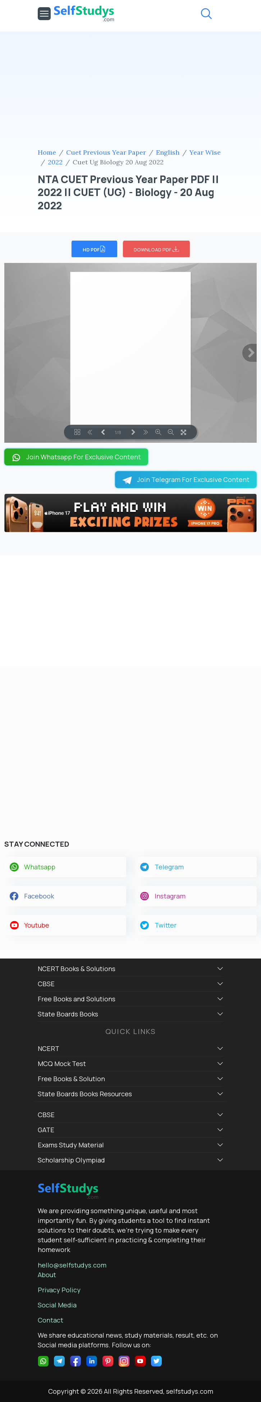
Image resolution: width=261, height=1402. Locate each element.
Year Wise (205, 152)
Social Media (57, 1305)
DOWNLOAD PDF (156, 249)
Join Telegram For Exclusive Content (185, 479)
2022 (55, 162)
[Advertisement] (130, 91)
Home (47, 152)
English (167, 152)
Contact (50, 1320)
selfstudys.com (189, 1391)
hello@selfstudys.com (72, 1265)
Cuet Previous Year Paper (106, 152)
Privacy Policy (59, 1289)
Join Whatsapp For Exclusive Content (76, 456)
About (47, 1274)
